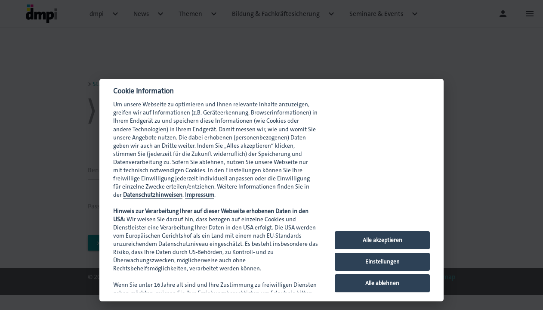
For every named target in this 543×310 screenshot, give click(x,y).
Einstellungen (382, 261)
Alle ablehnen (382, 283)
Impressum (199, 194)
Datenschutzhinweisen (152, 194)
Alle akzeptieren (382, 240)
